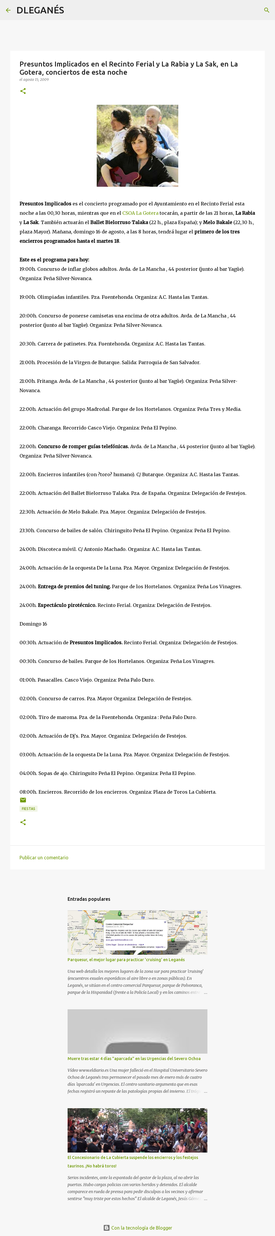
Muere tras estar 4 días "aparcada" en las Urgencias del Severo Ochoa (134, 1058)
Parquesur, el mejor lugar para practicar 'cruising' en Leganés (126, 959)
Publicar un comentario (44, 857)
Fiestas (28, 809)
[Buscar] (72, 10)
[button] (23, 91)
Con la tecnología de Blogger (137, 1227)
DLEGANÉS (40, 10)
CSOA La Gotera (140, 213)
